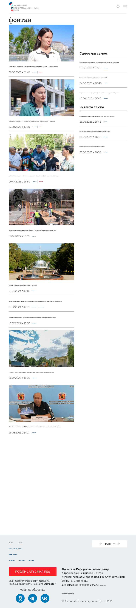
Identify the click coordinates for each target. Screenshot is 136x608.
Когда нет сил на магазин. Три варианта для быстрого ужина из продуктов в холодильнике (103, 111)
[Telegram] (32, 598)
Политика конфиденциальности (83, 592)
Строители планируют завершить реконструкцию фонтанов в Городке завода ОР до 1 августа (39, 199)
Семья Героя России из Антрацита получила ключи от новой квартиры (102, 166)
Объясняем (64, 560)
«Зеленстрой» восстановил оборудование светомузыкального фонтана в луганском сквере (41, 70)
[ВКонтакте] (45, 598)
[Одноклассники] (20, 598)
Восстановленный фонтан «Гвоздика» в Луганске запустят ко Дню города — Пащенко (41, 135)
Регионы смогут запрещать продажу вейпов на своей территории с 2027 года (100, 142)
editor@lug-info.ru (112, 584)
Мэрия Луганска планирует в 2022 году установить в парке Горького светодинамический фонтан (40, 508)
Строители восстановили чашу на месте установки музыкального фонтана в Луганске (39, 443)
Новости (15, 542)
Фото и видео (19, 560)
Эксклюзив (56, 81)
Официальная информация (28, 548)
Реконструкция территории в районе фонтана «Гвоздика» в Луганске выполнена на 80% (36, 263)
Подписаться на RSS (32, 571)
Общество (39, 81)
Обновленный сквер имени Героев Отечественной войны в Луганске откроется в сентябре (40, 379)
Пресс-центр (43, 560)
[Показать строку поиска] (118, 7)
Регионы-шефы (58, 365)
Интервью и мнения (23, 554)
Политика (110, 195)
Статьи (38, 542)
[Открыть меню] (125, 7)
